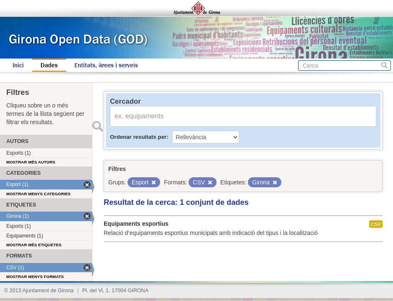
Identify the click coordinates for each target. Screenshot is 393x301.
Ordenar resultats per (138, 137)
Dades (49, 65)
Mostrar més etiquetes (33, 244)
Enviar (97, 126)
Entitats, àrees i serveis (106, 65)
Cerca (384, 65)
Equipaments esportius (136, 223)
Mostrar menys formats (35, 276)
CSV (376, 224)
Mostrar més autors (30, 162)
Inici (18, 65)
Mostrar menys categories (38, 193)
